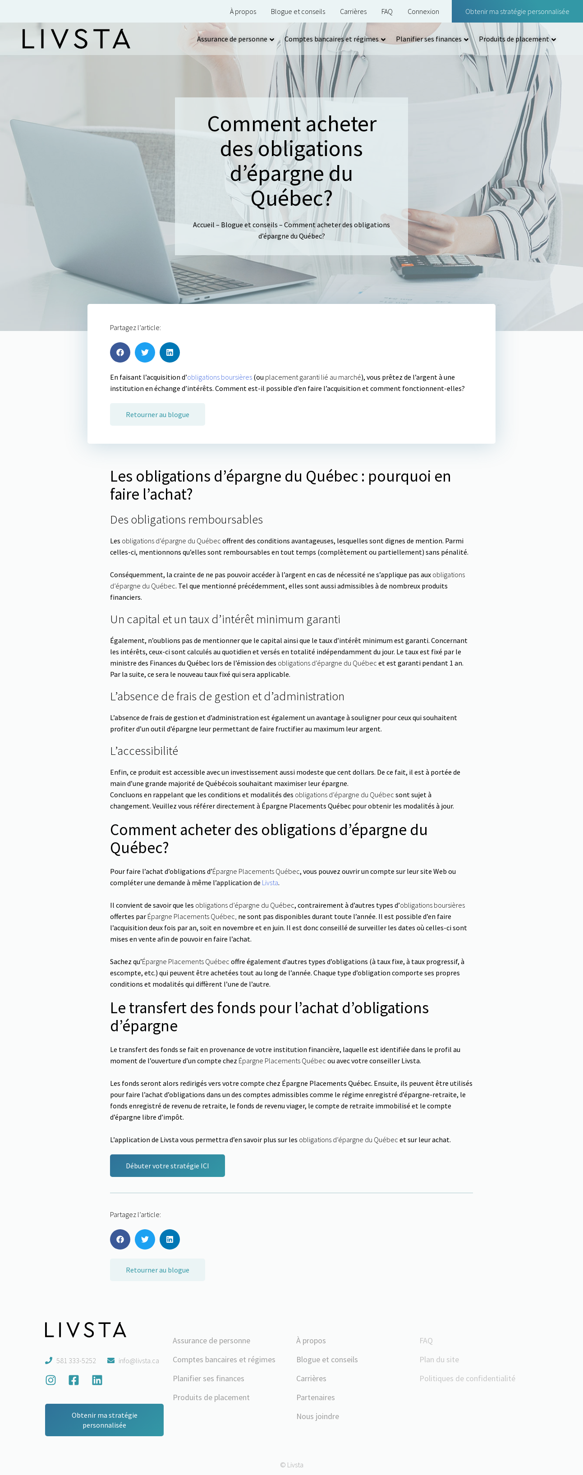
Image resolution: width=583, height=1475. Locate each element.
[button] (120, 352)
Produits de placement (514, 38)
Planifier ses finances (429, 38)
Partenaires (315, 1397)
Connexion (423, 11)
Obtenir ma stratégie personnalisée (517, 11)
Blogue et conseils (298, 11)
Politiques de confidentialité (467, 1378)
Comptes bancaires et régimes (332, 38)
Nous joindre (317, 1416)
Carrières (353, 11)
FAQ (387, 11)
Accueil (204, 224)
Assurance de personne (232, 38)
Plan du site (439, 1359)
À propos (243, 11)
